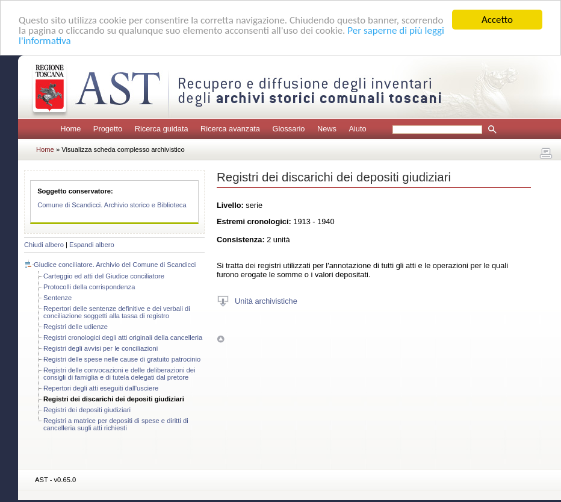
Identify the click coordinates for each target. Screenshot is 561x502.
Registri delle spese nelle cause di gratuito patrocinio (121, 359)
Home (70, 128)
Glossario (288, 128)
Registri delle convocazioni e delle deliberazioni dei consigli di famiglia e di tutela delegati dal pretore (119, 373)
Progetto (107, 128)
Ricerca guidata (161, 128)
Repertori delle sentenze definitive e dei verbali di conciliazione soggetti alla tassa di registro (116, 312)
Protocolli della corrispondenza (89, 286)
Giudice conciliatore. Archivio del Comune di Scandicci (115, 264)
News (326, 128)
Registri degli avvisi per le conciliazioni (100, 348)
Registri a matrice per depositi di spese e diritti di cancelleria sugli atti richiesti (115, 424)
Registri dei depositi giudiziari (87, 409)
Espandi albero (91, 244)
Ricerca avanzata (230, 128)
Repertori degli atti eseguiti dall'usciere (100, 388)
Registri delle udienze (75, 326)
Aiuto (357, 128)
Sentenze (57, 297)
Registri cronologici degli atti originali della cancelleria (122, 337)
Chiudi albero (44, 244)
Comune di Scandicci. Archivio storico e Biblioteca (112, 205)
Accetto (497, 19)
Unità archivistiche (266, 300)
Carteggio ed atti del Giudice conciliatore (103, 276)
